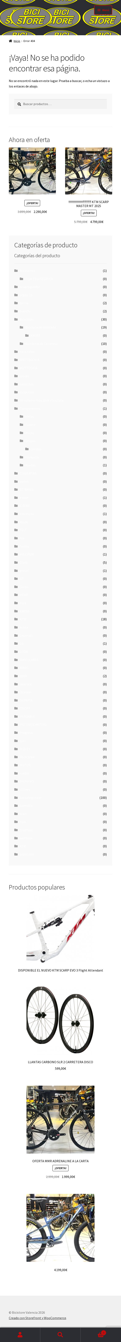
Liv (22, 643)
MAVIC (24, 668)
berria (24, 303)
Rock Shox (27, 757)
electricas (27, 514)
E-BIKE (25, 505)
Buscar (60, 1335)
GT (22, 578)
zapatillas (27, 854)
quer (23, 741)
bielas (29, 416)
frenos (24, 546)
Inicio (17, 41)
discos (29, 433)
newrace (26, 684)
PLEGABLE (27, 716)
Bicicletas (27, 319)
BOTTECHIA (28, 368)
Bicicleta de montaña (40, 327)
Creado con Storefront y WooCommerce (37, 1318)
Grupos (30, 441)
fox (22, 538)
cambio (35, 449)
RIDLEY (25, 749)
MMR (23, 676)
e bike (24, 498)
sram (23, 814)
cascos (24, 376)
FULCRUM (27, 554)
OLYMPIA (26, 700)
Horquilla (32, 457)
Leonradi (26, 635)
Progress (26, 732)
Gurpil (24, 587)
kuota (24, 627)
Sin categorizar (31, 798)
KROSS (35, 335)
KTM (23, 619)
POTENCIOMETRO (33, 725)
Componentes (30, 408)
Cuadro (30, 425)
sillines (25, 789)
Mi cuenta (20, 1335)
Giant (24, 562)
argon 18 (26, 295)
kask (23, 603)
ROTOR (25, 765)
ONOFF (25, 708)
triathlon (26, 830)
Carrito (93, 1331)
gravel (24, 571)
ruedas (24, 773)
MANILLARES (29, 660)
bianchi (25, 311)
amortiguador (30, 287)
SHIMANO (27, 781)
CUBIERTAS (28, 473)
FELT (23, 530)
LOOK (24, 651)
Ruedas (30, 465)
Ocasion (25, 692)
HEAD (24, 595)
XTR (23, 846)
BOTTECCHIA (29, 360)
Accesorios (27, 271)
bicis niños (27, 352)
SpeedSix (26, 805)
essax (24, 522)
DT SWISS (26, 489)
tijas (23, 822)
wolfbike (26, 838)
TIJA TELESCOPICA (39, 279)
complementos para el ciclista (41, 400)
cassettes (27, 384)
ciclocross (27, 392)
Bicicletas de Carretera (41, 344)
